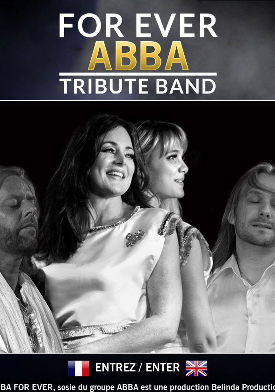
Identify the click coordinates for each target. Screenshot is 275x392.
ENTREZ (115, 368)
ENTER (162, 368)
